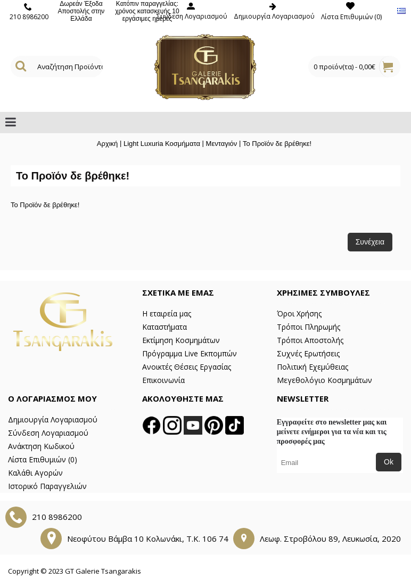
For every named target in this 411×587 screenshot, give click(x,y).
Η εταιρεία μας (166, 313)
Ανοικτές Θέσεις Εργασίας (186, 367)
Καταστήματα (164, 327)
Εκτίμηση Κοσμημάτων (181, 340)
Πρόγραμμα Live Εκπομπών (189, 353)
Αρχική (107, 144)
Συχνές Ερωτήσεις (308, 353)
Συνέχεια (370, 242)
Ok (388, 462)
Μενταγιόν (221, 144)
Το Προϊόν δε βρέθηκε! (277, 144)
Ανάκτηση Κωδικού (41, 446)
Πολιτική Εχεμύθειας (312, 367)
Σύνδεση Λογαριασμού (48, 433)
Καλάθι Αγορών (35, 473)
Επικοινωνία (163, 380)
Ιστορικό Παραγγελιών (47, 486)
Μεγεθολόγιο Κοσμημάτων (324, 380)
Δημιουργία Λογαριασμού (52, 419)
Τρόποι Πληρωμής (308, 327)
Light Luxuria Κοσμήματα (162, 144)
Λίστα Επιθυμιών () (42, 459)
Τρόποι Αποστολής (310, 340)
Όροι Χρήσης (299, 313)
